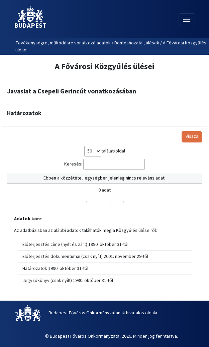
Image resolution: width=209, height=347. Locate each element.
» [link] (123, 202)
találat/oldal (113, 151)
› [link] (111, 202)
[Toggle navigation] (187, 19)
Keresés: (73, 164)
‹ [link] (99, 202)
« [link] (87, 202)
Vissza (192, 136)
